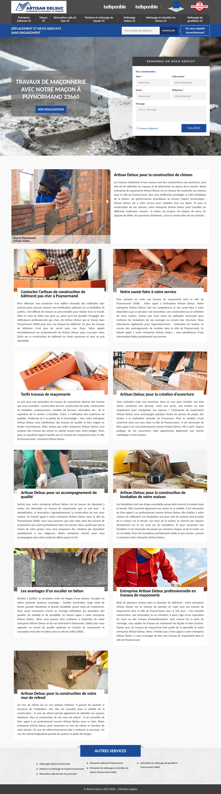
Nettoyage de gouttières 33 (195, 19)
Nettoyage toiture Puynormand (55, 763)
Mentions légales (127, 789)
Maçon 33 (43, 19)
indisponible (115, 6)
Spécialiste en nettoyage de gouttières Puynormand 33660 (158, 765)
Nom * (139, 76)
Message (140, 103)
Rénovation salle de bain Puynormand (58, 773)
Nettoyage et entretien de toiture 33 (161, 19)
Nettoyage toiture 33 (129, 19)
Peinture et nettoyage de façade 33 (99, 19)
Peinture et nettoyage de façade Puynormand (62, 768)
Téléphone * (178, 90)
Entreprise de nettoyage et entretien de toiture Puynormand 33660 (109, 770)
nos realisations (51, 109)
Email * (139, 90)
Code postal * (178, 76)
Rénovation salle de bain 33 (65, 19)
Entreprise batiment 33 (24, 19)
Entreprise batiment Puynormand (106, 763)
